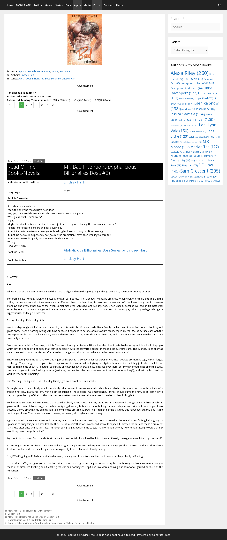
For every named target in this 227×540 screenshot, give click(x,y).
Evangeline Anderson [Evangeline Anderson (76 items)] (187, 88)
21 (42, 105)
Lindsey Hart (27, 75)
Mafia (87, 5)
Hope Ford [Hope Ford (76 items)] (204, 98)
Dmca (119, 5)
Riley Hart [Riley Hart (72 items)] (190, 165)
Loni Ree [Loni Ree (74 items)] (212, 136)
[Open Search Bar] (220, 5)
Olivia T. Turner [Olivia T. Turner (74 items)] (205, 155)
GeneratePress (161, 534)
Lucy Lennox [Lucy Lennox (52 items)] (194, 142)
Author (38, 5)
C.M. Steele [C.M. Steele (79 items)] (193, 79)
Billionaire (37, 71)
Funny (55, 71)
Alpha (77, 5)
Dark (68, 5)
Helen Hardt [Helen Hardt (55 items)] (186, 98)
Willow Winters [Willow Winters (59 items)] (210, 180)
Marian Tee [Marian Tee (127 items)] (204, 146)
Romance (65, 71)
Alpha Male (24, 71)
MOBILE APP (23, 5)
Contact (108, 5)
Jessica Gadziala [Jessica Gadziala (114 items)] (187, 114)
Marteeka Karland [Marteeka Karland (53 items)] (180, 152)
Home (9, 5)
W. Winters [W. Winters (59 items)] (193, 180)
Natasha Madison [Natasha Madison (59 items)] (201, 151)
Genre (48, 5)
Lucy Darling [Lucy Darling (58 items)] (178, 141)
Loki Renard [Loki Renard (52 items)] (196, 137)
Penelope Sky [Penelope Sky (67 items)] (180, 160)
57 (53, 105)
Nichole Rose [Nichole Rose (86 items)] (182, 156)
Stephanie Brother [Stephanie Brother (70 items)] (204, 176)
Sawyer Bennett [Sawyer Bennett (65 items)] (181, 176)
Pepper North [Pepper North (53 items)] (199, 160)
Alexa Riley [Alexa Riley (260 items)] (190, 73)
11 (36, 105)
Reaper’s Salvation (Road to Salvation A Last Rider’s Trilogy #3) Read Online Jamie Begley (51, 523)
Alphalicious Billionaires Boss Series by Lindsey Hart (46, 78)
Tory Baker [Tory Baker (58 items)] (178, 180)
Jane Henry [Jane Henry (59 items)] (189, 103)
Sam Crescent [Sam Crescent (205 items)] (200, 171)
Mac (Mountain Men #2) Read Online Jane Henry (30, 520)
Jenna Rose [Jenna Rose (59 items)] (187, 109)
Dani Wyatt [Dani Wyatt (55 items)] (187, 83)
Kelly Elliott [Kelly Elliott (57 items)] (191, 125)
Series (59, 5)
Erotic (97, 5)
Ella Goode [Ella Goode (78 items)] (204, 83)
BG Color (27, 161)
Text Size (39, 161)
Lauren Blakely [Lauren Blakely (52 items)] (197, 131)
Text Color (13, 161)
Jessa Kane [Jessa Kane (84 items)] (205, 109)
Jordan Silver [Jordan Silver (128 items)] (198, 119)
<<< (10, 105)
